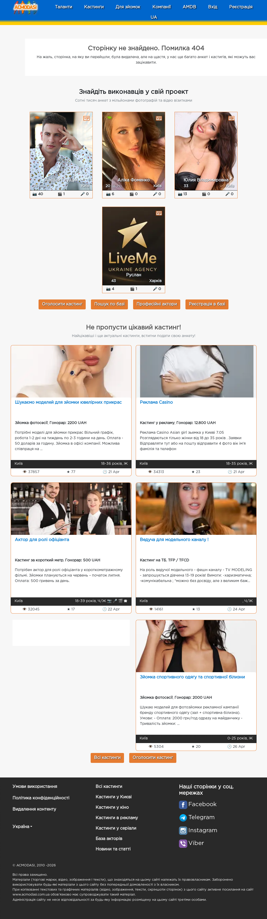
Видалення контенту (34, 809)
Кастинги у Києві (114, 797)
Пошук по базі (109, 304)
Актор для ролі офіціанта (42, 540)
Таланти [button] (63, 7)
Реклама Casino (156, 403)
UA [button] (154, 18)
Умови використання (35, 787)
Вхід (212, 7)
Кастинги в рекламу (117, 818)
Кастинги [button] (94, 7)
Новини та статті (113, 849)
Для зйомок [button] (128, 7)
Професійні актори (156, 304)
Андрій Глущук (61, 180)
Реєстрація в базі (207, 304)
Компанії (161, 7)
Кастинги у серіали (116, 828)
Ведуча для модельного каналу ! (174, 540)
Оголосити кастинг (62, 304)
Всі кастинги (107, 758)
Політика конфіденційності (41, 798)
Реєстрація (240, 7)
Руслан (133, 275)
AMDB (189, 7)
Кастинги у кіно (112, 808)
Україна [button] (21, 827)
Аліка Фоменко (133, 180)
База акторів (109, 839)
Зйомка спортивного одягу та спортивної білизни (192, 677)
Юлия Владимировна (206, 180)
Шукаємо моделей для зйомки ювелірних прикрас (68, 403)
